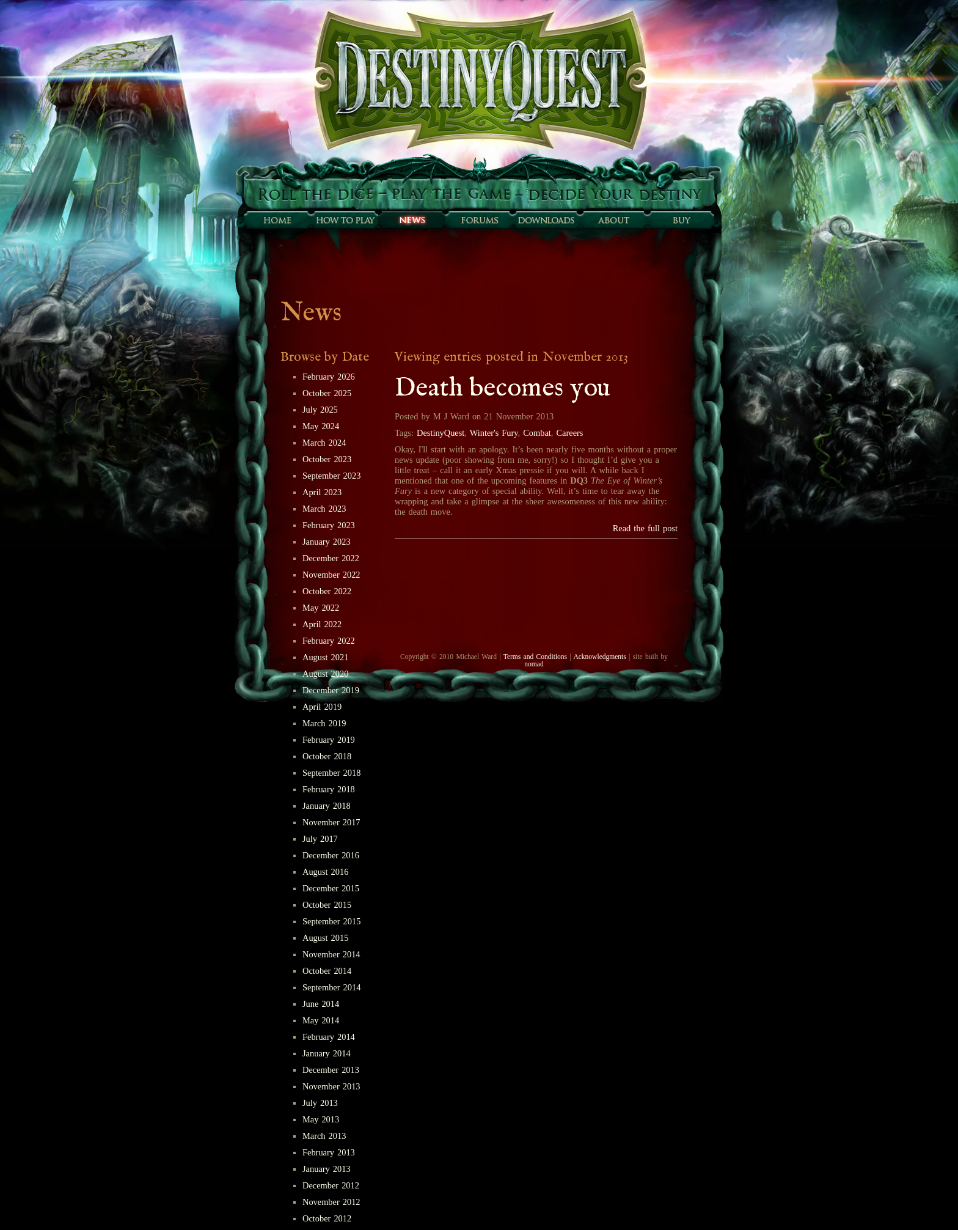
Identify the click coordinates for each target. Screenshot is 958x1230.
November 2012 (331, 1202)
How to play (344, 220)
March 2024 (324, 442)
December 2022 (330, 558)
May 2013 (320, 1119)
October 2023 (326, 459)
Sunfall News (411, 220)
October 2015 (326, 905)
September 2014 (331, 987)
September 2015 (331, 921)
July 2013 (320, 1103)
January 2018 (326, 806)
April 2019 (322, 707)
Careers (569, 433)
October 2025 (326, 393)
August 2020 (325, 674)
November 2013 (331, 1086)
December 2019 (330, 690)
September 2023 (331, 476)
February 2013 (328, 1152)
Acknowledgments (599, 656)
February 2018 (328, 789)
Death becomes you (502, 388)
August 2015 (325, 938)
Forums (479, 220)
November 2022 (331, 575)
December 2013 (330, 1070)
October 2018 (326, 756)
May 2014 (320, 1020)
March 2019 (324, 723)
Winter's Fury (494, 433)
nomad (533, 664)
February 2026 (328, 376)
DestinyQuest (440, 433)
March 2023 (324, 509)
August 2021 (325, 657)
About (613, 220)
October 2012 (326, 1218)
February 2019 (328, 740)
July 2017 (320, 839)
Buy (680, 220)
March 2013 (324, 1136)
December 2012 (330, 1185)
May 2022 (320, 608)
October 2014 (326, 971)
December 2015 (330, 888)
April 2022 (322, 624)
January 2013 (326, 1169)
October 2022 (326, 591)
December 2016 (330, 855)
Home (277, 220)
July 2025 (320, 409)
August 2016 (325, 872)
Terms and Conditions (535, 656)
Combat (537, 433)
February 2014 (328, 1037)
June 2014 (320, 1004)
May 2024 (320, 426)
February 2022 (328, 641)
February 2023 (328, 525)
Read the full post (645, 528)
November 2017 (331, 822)
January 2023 (326, 542)
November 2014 (331, 954)
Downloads (546, 220)
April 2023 (322, 492)
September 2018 (331, 773)
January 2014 (326, 1053)
